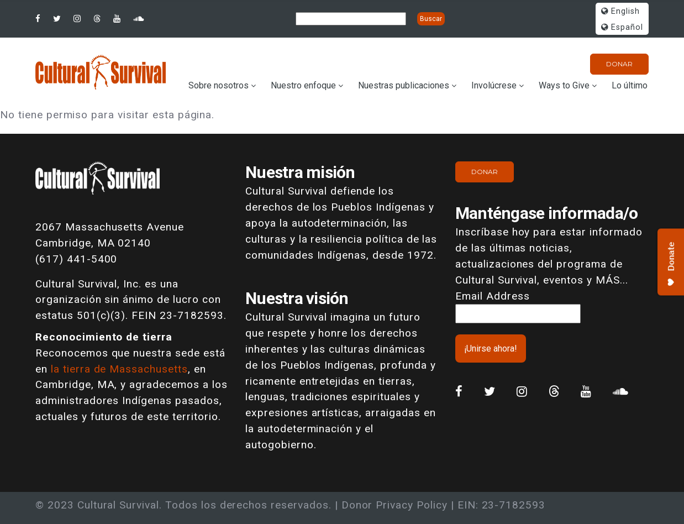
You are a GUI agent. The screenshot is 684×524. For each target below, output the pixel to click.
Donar (619, 64)
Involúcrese (494, 85)
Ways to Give (564, 85)
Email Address (492, 296)
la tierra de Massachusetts (119, 369)
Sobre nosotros (218, 85)
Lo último (630, 85)
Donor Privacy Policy (394, 505)
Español (622, 27)
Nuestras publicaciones (403, 85)
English (620, 11)
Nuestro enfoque (303, 85)
